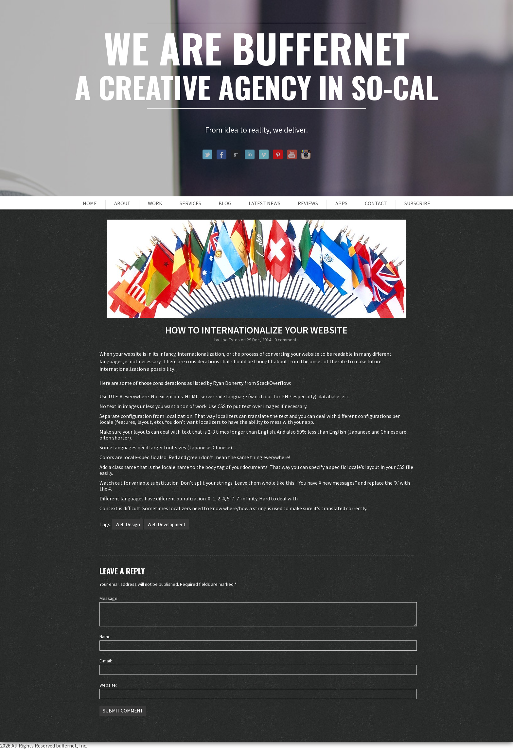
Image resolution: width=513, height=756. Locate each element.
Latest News (264, 203)
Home (90, 203)
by (217, 340)
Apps (341, 203)
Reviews (308, 203)
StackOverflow (273, 383)
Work (155, 203)
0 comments (286, 340)
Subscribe (417, 203)
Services (190, 203)
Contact (376, 203)
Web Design (127, 524)
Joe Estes (230, 340)
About (122, 203)
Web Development (167, 524)
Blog (225, 203)
